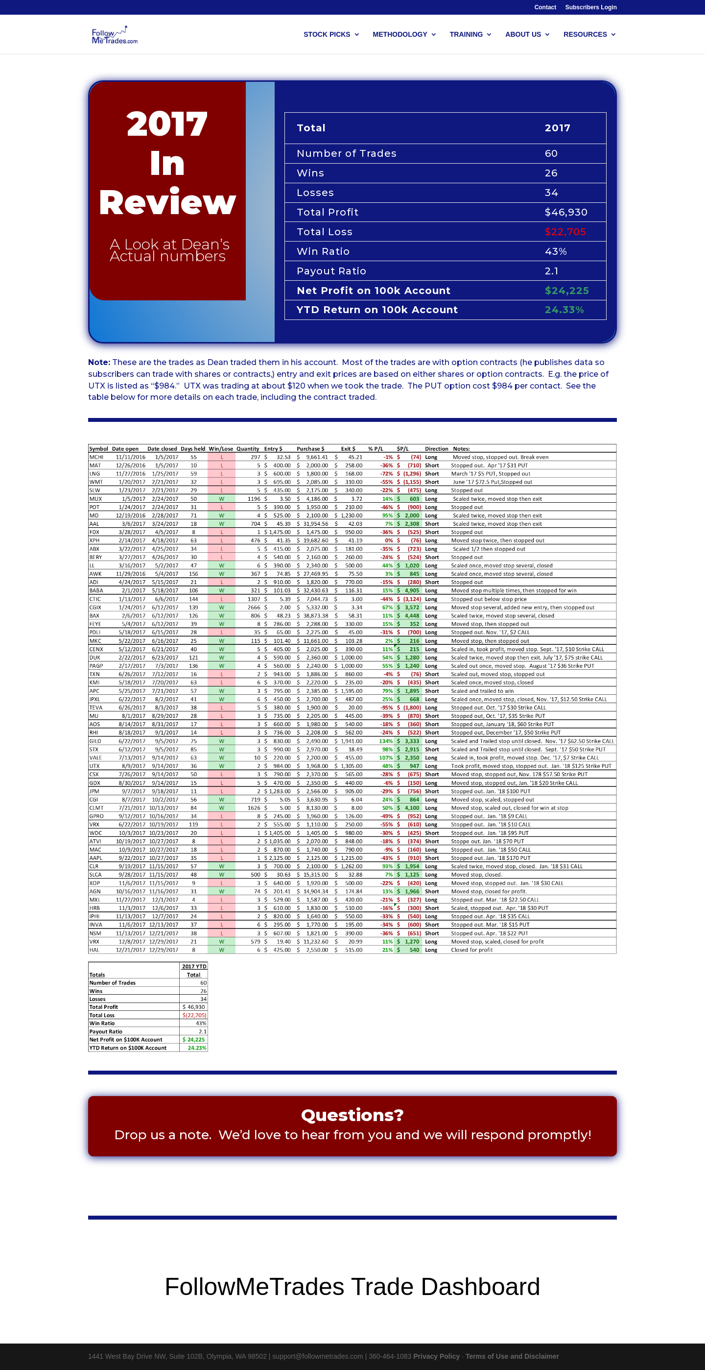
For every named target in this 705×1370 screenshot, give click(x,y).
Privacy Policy (436, 1356)
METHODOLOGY (400, 34)
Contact (546, 7)
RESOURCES (585, 34)
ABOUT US (523, 34)
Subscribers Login (591, 7)
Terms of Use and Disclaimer (512, 1356)
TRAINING (466, 34)
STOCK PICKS (327, 34)
